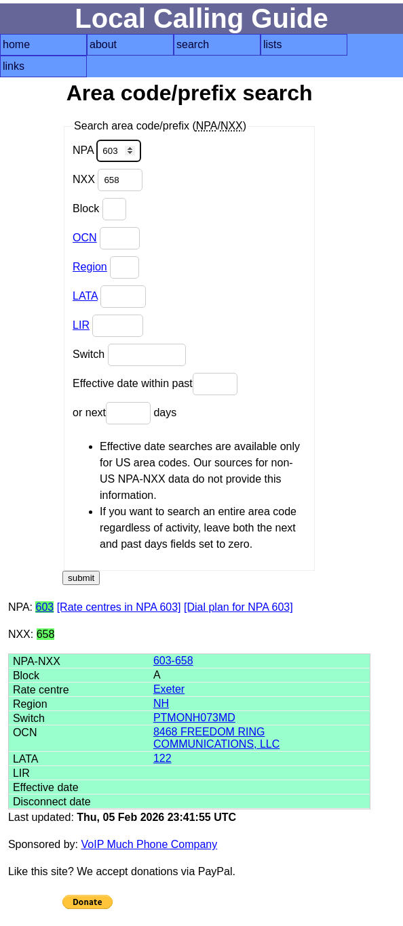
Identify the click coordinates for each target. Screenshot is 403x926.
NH (161, 703)
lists (272, 44)
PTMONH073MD (194, 717)
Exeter (169, 689)
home (16, 44)
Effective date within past (155, 384)
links (13, 66)
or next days (124, 413)
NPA (107, 151)
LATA (85, 296)
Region (90, 267)
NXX (107, 180)
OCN (85, 237)
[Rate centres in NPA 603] (119, 607)
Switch (129, 355)
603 (44, 607)
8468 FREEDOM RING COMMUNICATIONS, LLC (216, 738)
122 (162, 758)
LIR (81, 325)
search (192, 44)
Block (99, 209)
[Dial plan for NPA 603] (238, 607)
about (103, 44)
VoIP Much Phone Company (149, 844)
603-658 (173, 660)
